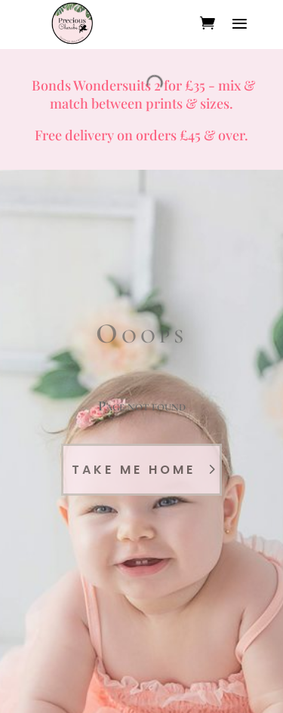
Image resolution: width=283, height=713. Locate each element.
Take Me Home (133, 469)
